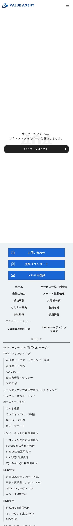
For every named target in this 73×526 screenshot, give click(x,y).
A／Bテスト (13, 371)
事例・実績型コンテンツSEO (24, 482)
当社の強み (19, 293)
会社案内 (19, 314)
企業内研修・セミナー (19, 377)
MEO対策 (12, 519)
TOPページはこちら (36, 149)
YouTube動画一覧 (19, 328)
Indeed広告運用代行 (18, 451)
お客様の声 (54, 300)
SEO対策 (9, 469)
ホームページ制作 (14, 401)
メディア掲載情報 (54, 293)
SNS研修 (11, 383)
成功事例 (19, 300)
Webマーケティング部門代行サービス (26, 347)
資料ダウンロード (29, 264)
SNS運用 (8, 500)
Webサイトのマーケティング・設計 (27, 360)
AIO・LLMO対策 (16, 494)
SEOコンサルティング (19, 488)
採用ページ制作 (15, 420)
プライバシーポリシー (19, 321)
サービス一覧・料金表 (54, 286)
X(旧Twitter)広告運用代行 (21, 463)
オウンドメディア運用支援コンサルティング (30, 390)
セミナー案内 (19, 307)
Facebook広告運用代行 (20, 445)
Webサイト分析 (15, 366)
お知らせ (54, 307)
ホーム (19, 286)
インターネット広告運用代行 (20, 433)
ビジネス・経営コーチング (19, 395)
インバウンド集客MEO (20, 513)
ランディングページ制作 (21, 414)
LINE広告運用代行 (17, 457)
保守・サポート (15, 425)
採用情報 (54, 314)
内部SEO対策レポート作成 (22, 476)
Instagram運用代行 (18, 507)
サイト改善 (13, 408)
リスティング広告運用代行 (22, 440)
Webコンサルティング (17, 353)
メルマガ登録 (28, 275)
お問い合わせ (28, 253)
